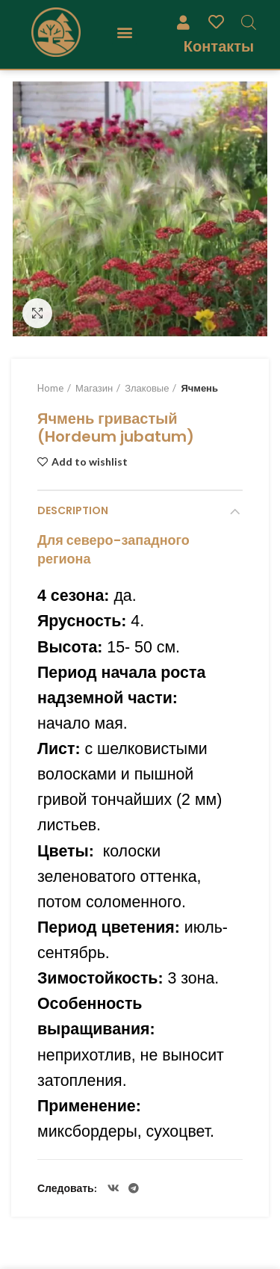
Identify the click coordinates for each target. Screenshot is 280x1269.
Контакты (219, 46)
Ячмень (199, 388)
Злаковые (147, 388)
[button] (124, 32)
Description (72, 510)
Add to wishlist (90, 462)
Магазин (94, 388)
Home (50, 388)
